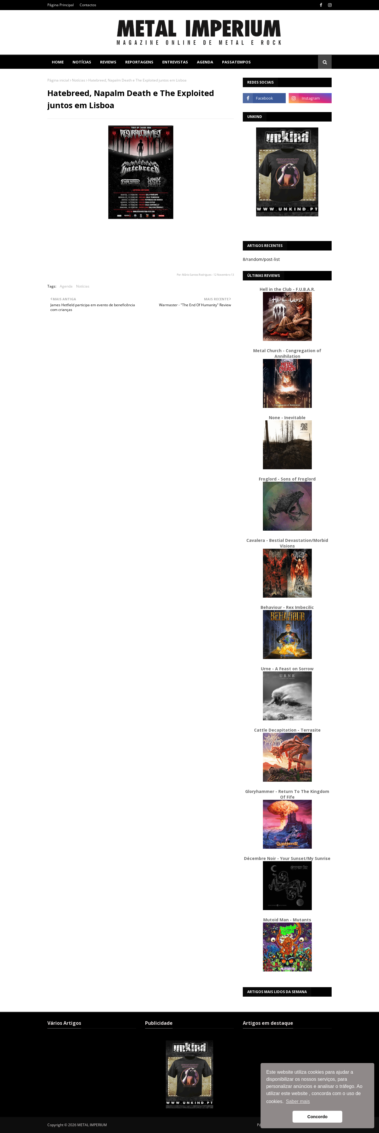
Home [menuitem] (58, 62)
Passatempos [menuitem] (236, 62)
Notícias (78, 80)
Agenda (66, 286)
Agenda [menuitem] (205, 62)
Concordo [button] (317, 1116)
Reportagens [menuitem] (139, 62)
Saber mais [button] (298, 1101)
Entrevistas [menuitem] (175, 62)
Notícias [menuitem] (82, 62)
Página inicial (58, 80)
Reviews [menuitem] (108, 62)
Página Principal (60, 4)
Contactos (88, 4)
